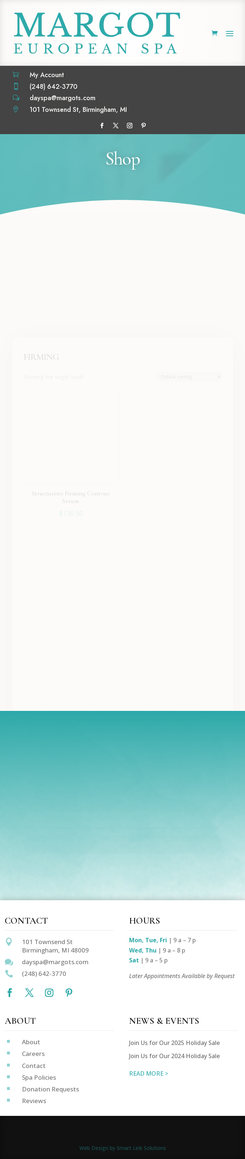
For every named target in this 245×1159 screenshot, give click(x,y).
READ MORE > (148, 1073)
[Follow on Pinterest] (143, 125)
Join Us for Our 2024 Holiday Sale (174, 1056)
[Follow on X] (115, 125)
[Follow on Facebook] (101, 125)
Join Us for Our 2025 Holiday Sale (174, 1043)
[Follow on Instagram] (129, 125)
